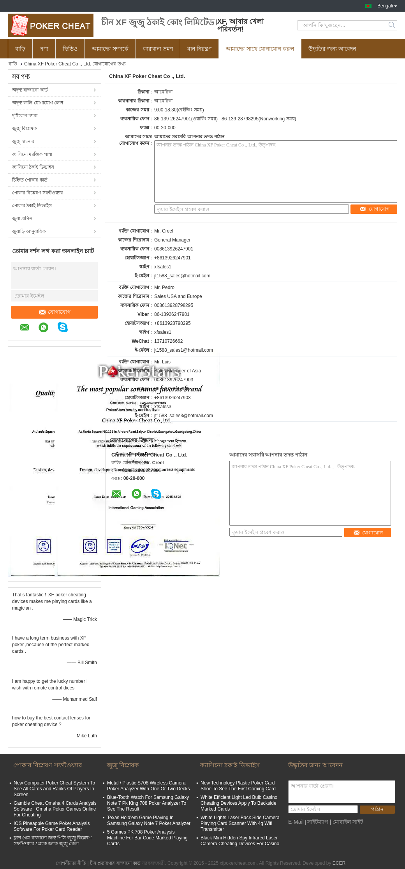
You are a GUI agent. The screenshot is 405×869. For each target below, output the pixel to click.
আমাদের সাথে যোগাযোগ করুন (260, 49)
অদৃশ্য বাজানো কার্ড (30, 90)
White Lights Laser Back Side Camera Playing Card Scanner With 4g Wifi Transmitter (240, 823)
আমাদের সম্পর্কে (110, 49)
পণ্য (44, 49)
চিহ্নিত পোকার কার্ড (30, 180)
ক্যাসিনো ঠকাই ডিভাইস (33, 167)
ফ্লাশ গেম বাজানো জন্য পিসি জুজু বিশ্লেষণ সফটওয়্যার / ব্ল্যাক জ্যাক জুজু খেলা (53, 840)
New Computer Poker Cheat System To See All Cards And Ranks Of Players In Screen (54, 788)
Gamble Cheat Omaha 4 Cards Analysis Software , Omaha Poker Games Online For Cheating (55, 809)
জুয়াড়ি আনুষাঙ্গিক (29, 231)
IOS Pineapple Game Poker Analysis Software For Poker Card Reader (52, 826)
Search (392, 25)
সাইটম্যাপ (317, 822)
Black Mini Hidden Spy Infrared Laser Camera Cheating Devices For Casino (240, 840)
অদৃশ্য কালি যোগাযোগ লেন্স (37, 103)
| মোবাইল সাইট (346, 822)
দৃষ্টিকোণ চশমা (24, 115)
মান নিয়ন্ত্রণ (199, 49)
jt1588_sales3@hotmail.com (183, 415)
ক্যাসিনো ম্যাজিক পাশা (32, 154)
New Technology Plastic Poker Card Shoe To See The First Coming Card (238, 785)
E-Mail (296, 822)
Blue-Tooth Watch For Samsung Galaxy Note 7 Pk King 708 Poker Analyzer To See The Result (148, 803)
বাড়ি (20, 49)
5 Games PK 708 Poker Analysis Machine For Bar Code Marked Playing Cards (147, 837)
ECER (339, 863)
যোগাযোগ (54, 312)
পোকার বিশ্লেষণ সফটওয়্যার (37, 193)
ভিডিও (70, 49)
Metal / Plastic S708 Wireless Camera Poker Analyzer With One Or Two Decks (148, 785)
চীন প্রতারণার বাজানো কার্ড (115, 863)
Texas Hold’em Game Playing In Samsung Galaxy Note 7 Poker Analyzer (148, 820)
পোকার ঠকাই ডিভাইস (32, 205)
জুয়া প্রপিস (22, 218)
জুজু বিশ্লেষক (24, 128)
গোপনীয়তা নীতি (71, 863)
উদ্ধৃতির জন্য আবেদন (332, 49)
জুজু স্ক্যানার (23, 141)
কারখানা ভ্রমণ (158, 49)
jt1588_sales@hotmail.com (182, 276)
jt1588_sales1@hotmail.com (183, 350)
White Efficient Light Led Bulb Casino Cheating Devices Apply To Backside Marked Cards (239, 803)
